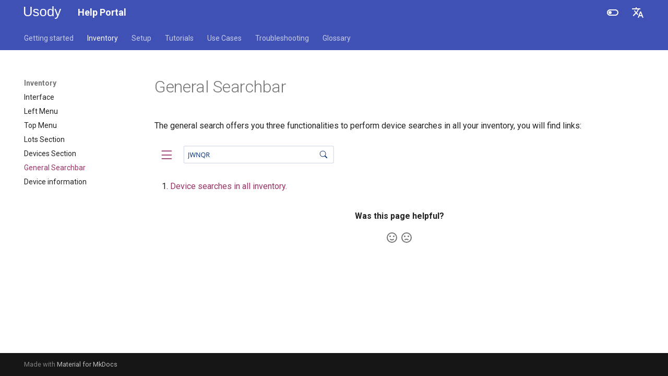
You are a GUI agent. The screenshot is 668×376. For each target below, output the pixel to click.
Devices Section (50, 153)
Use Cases (224, 38)
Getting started (49, 38)
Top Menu (40, 125)
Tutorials (179, 38)
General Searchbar (55, 167)
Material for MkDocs (87, 364)
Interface (39, 97)
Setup (141, 38)
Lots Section (44, 139)
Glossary (337, 38)
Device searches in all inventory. (228, 186)
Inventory (102, 38)
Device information (55, 182)
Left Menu (41, 111)
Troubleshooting (282, 38)
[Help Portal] (42, 12)
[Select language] (637, 12)
